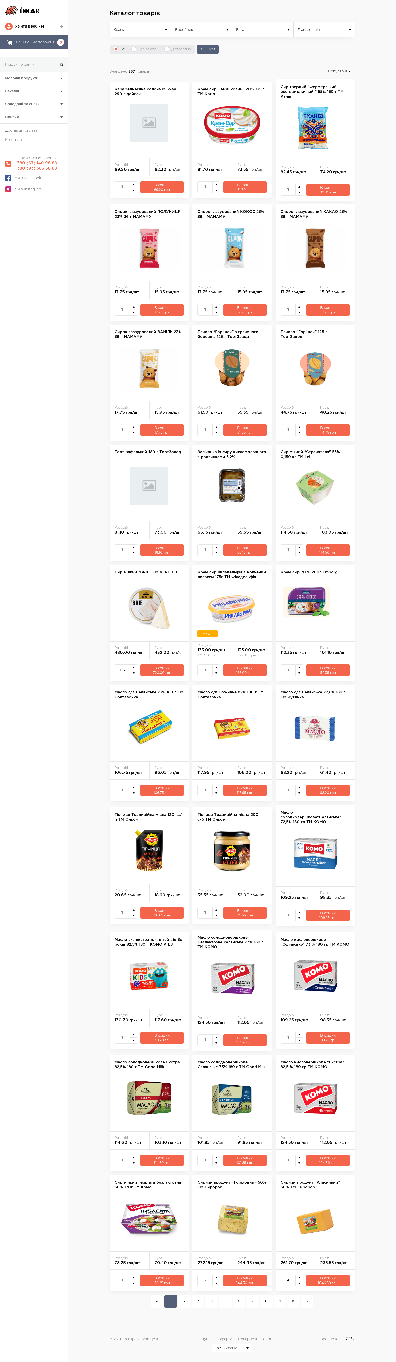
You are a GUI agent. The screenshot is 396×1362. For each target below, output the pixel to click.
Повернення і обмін (255, 1339)
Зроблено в (331, 1339)
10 (293, 1301)
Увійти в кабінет (29, 26)
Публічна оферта (216, 1339)
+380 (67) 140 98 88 (36, 163)
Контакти (13, 139)
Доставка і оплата (21, 130)
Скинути (208, 49)
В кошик (162, 187)
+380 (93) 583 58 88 (36, 168)
